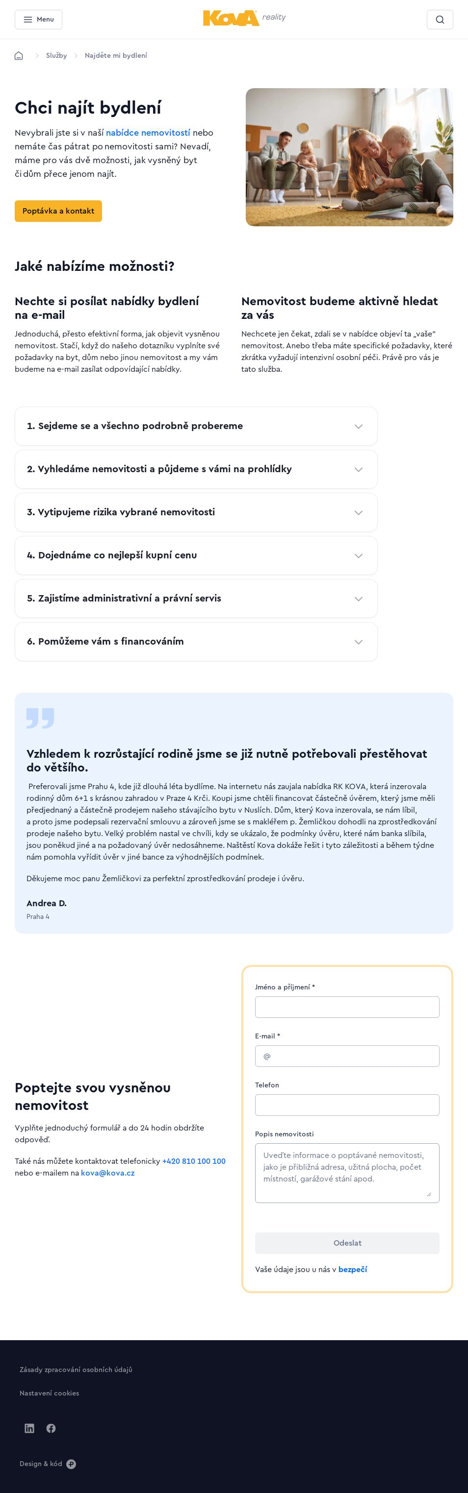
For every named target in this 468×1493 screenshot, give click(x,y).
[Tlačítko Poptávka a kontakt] (58, 211)
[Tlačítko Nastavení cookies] (49, 1393)
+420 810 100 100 (194, 1161)
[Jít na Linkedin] (29, 1428)
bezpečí (352, 1270)
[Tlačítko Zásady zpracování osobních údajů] (76, 1369)
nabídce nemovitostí (148, 132)
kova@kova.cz (107, 1173)
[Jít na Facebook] (51, 1428)
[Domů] (18, 56)
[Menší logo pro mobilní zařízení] (244, 24)
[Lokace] (56, 56)
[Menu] (38, 19)
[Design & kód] (48, 1464)
